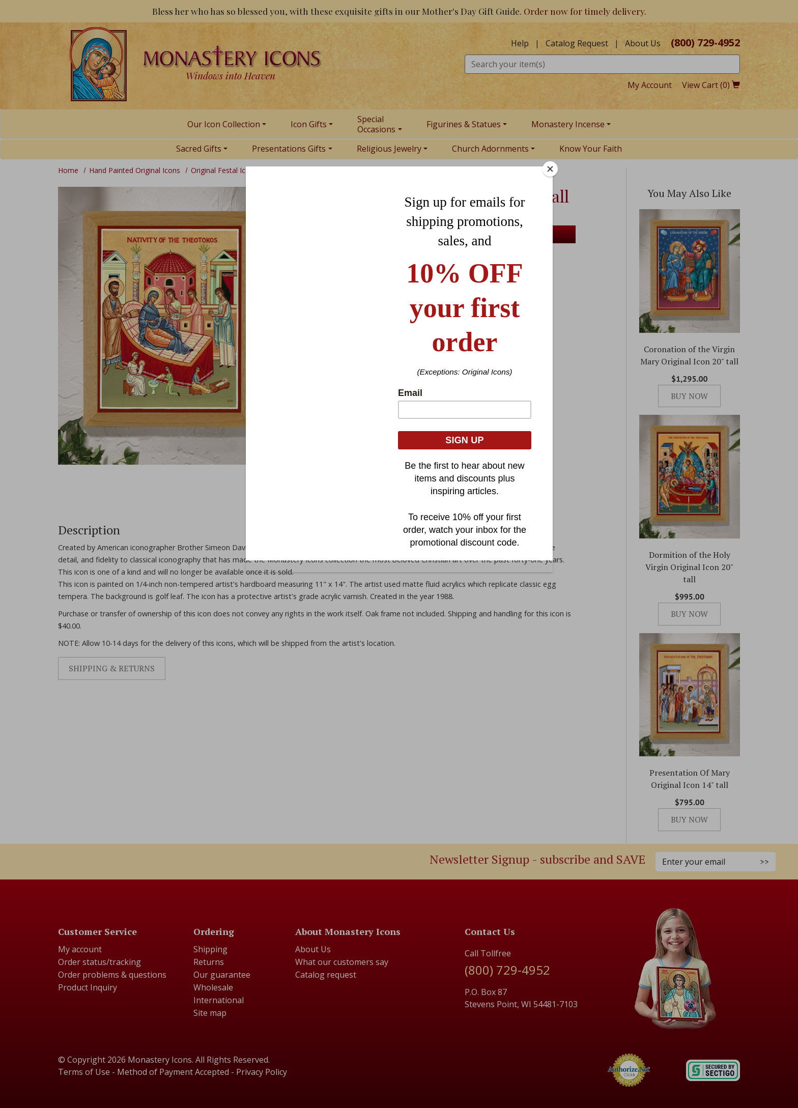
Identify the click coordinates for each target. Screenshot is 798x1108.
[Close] (550, 169)
